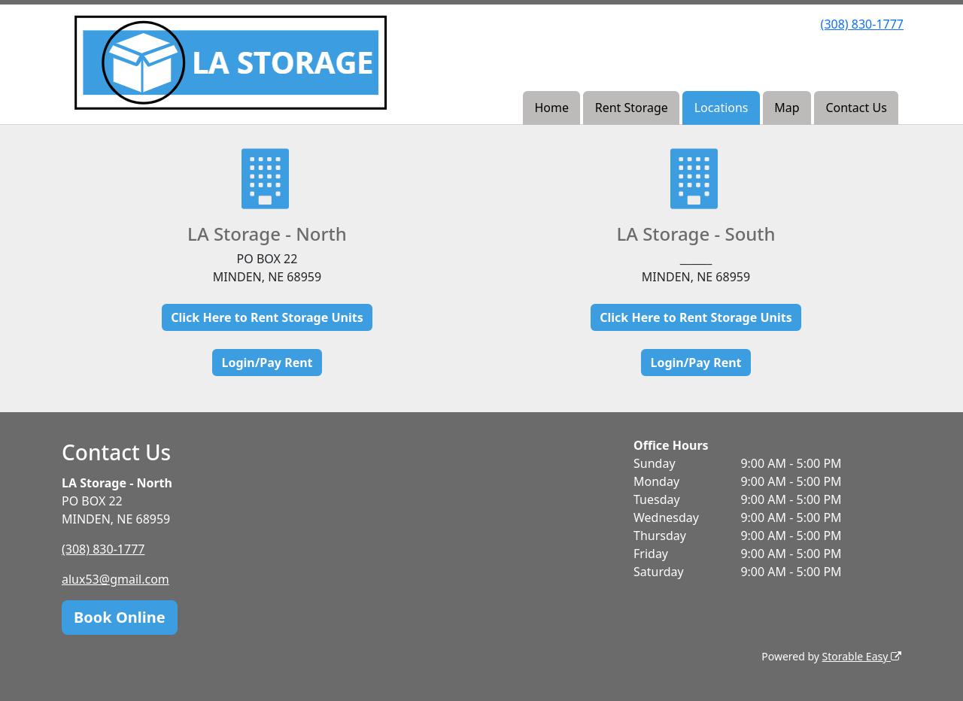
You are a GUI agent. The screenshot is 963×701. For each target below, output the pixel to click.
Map (786, 107)
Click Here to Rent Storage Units (267, 317)
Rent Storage (631, 107)
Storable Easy (861, 656)
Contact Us (855, 107)
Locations (721, 107)
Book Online (120, 617)
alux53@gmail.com (115, 579)
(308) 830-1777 (862, 24)
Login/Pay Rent (266, 362)
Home (551, 107)
